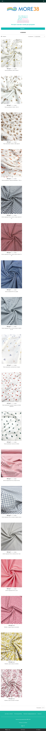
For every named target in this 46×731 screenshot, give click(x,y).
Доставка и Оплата (9, 713)
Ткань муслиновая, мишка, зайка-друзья (11, 143)
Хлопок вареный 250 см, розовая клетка (11, 480)
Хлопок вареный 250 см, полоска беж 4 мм (11, 553)
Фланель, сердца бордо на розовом (11, 627)
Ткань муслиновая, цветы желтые (11, 70)
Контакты (39, 713)
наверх (38, 729)
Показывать (39, 707)
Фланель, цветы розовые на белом (11, 700)
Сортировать (30, 36)
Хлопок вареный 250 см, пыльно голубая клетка (11, 517)
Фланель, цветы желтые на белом (11, 663)
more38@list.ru (24, 17)
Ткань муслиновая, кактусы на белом (11, 443)
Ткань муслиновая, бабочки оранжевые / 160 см (11, 180)
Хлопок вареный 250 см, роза (11, 590)
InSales (25, 722)
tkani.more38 (25, 18)
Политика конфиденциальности (29, 713)
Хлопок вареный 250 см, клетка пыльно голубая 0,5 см (11, 329)
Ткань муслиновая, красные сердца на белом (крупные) (11, 406)
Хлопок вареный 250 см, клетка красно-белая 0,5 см (11, 255)
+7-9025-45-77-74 (24, 16)
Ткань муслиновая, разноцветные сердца (11, 367)
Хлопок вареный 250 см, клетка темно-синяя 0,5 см (11, 217)
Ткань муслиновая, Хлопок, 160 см (11, 107)
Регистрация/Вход (18, 713)
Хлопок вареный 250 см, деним (11, 291)
